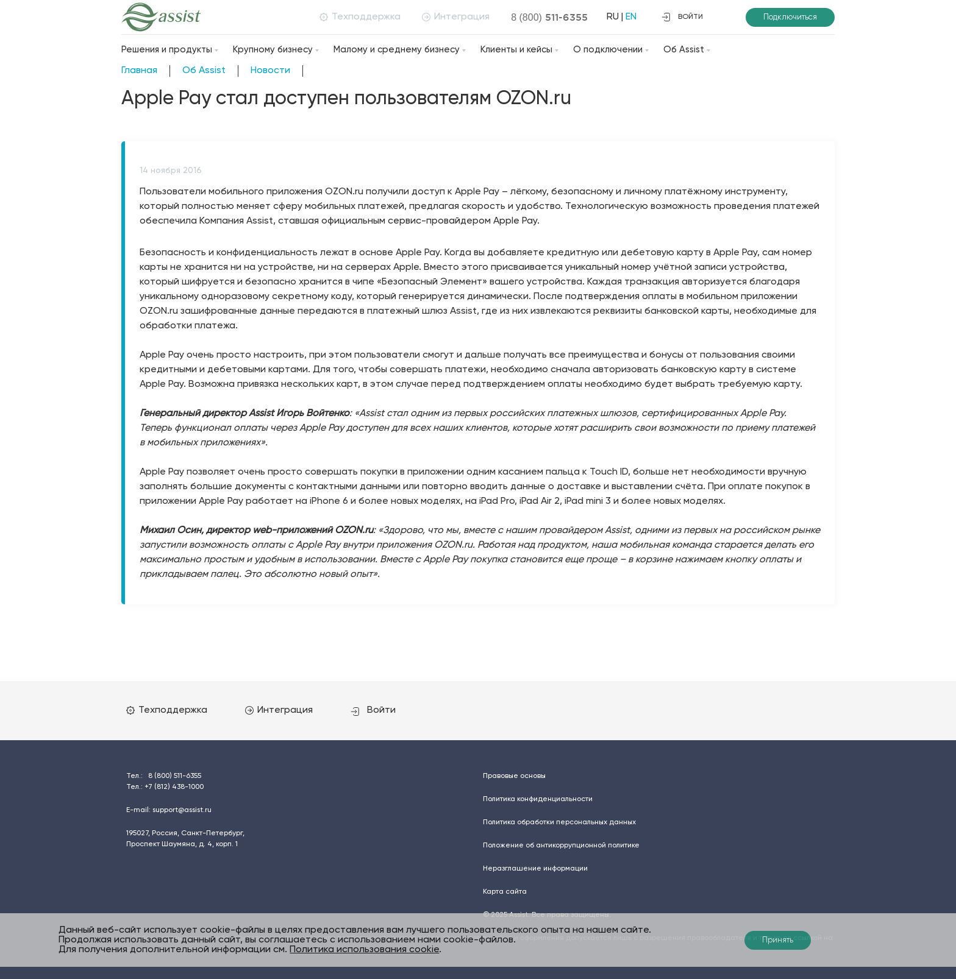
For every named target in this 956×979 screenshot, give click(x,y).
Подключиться (790, 17)
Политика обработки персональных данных (559, 822)
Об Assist (683, 49)
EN (631, 17)
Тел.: (163, 776)
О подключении (608, 49)
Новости (270, 71)
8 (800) (549, 17)
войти (682, 17)
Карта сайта (505, 892)
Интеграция (456, 17)
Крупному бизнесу (273, 49)
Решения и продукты (166, 49)
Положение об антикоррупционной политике (561, 845)
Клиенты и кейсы (516, 49)
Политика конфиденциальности (538, 799)
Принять (777, 940)
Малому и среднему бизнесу (397, 49)
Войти (373, 710)
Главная (139, 71)
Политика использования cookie (364, 950)
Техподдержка (360, 17)
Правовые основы (514, 776)
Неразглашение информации (535, 868)
